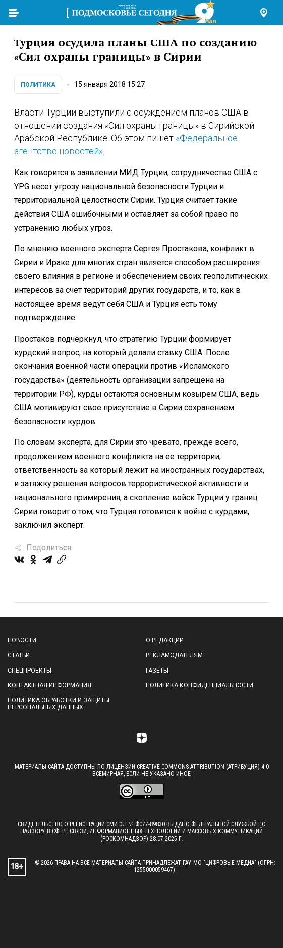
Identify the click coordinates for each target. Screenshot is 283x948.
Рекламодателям (174, 655)
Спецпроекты (29, 670)
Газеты (157, 670)
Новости (22, 640)
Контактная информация (49, 685)
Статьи (19, 655)
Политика (38, 84)
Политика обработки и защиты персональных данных (58, 704)
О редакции (165, 640)
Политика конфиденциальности (199, 685)
